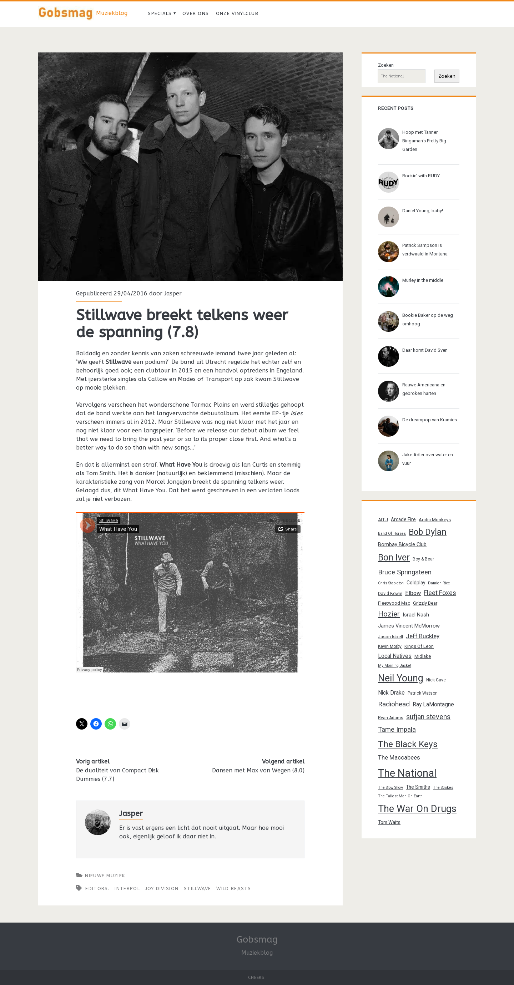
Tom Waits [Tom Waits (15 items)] (389, 822)
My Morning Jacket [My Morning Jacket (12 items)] (394, 665)
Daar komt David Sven (425, 350)
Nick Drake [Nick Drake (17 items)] (391, 692)
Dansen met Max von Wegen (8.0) (258, 770)
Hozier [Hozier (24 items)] (389, 614)
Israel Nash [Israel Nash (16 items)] (416, 614)
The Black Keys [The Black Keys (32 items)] (408, 744)
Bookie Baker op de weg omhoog (427, 319)
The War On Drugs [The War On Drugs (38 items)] (417, 808)
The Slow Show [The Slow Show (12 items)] (390, 787)
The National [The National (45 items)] (407, 773)
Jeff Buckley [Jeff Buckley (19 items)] (422, 636)
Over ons (195, 13)
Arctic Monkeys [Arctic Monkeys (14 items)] (435, 519)
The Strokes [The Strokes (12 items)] (443, 787)
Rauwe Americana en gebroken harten (423, 389)
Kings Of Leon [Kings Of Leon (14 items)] (419, 646)
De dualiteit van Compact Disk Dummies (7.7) (117, 774)
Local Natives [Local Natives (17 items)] (395, 656)
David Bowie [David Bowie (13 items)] (390, 593)
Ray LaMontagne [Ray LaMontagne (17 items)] (433, 704)
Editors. (97, 888)
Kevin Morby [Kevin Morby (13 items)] (390, 646)
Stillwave (197, 888)
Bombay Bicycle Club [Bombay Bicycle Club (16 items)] (402, 544)
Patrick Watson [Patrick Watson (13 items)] (423, 693)
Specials (160, 13)
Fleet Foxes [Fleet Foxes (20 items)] (440, 592)
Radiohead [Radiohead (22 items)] (394, 704)
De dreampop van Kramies (429, 419)
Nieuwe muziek (105, 875)
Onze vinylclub (237, 13)
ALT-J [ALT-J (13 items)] (383, 519)
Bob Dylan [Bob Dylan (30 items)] (428, 532)
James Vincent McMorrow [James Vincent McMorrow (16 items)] (409, 626)
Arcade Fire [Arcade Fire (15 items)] (403, 519)
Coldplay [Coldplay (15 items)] (416, 582)
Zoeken (386, 65)
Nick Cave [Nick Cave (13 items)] (436, 679)
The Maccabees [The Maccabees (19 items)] (399, 757)
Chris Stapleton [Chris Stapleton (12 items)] (391, 583)
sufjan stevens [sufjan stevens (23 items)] (428, 717)
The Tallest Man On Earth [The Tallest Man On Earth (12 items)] (400, 796)
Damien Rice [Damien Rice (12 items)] (439, 583)
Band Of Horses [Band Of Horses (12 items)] (392, 533)
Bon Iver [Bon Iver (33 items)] (394, 557)
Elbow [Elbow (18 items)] (413, 593)
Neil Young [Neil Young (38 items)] (400, 678)
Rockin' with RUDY (421, 175)
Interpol (127, 888)
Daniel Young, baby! (422, 210)
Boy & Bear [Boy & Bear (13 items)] (423, 559)
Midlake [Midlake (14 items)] (422, 656)
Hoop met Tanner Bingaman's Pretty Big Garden (424, 141)
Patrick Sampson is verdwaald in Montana (425, 250)
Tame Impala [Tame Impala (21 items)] (397, 729)
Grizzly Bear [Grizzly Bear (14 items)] (425, 603)
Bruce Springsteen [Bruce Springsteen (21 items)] (405, 572)
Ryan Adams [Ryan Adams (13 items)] (390, 717)
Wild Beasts (233, 888)
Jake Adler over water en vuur (427, 459)
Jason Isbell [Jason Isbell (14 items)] (390, 636)
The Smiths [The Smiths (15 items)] (418, 787)
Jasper (173, 293)
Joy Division (162, 888)
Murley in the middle (422, 280)
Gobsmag (257, 939)
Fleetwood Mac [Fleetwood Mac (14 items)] (394, 603)
